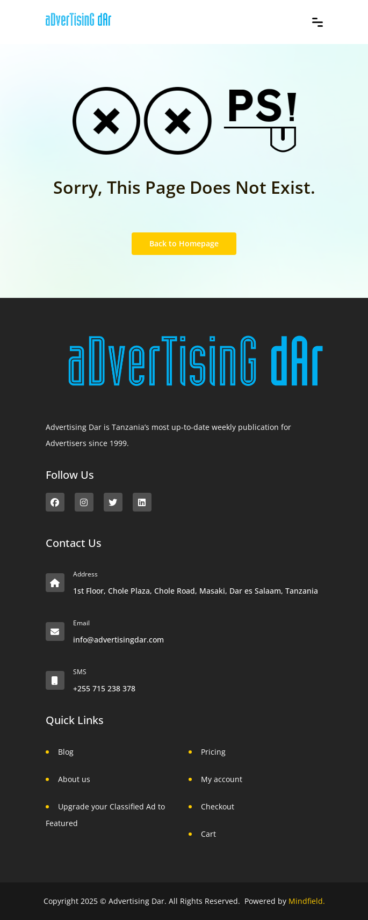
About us (74, 779)
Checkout (217, 806)
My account (221, 779)
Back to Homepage (184, 243)
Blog (66, 752)
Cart (208, 834)
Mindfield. (306, 901)
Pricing (213, 752)
